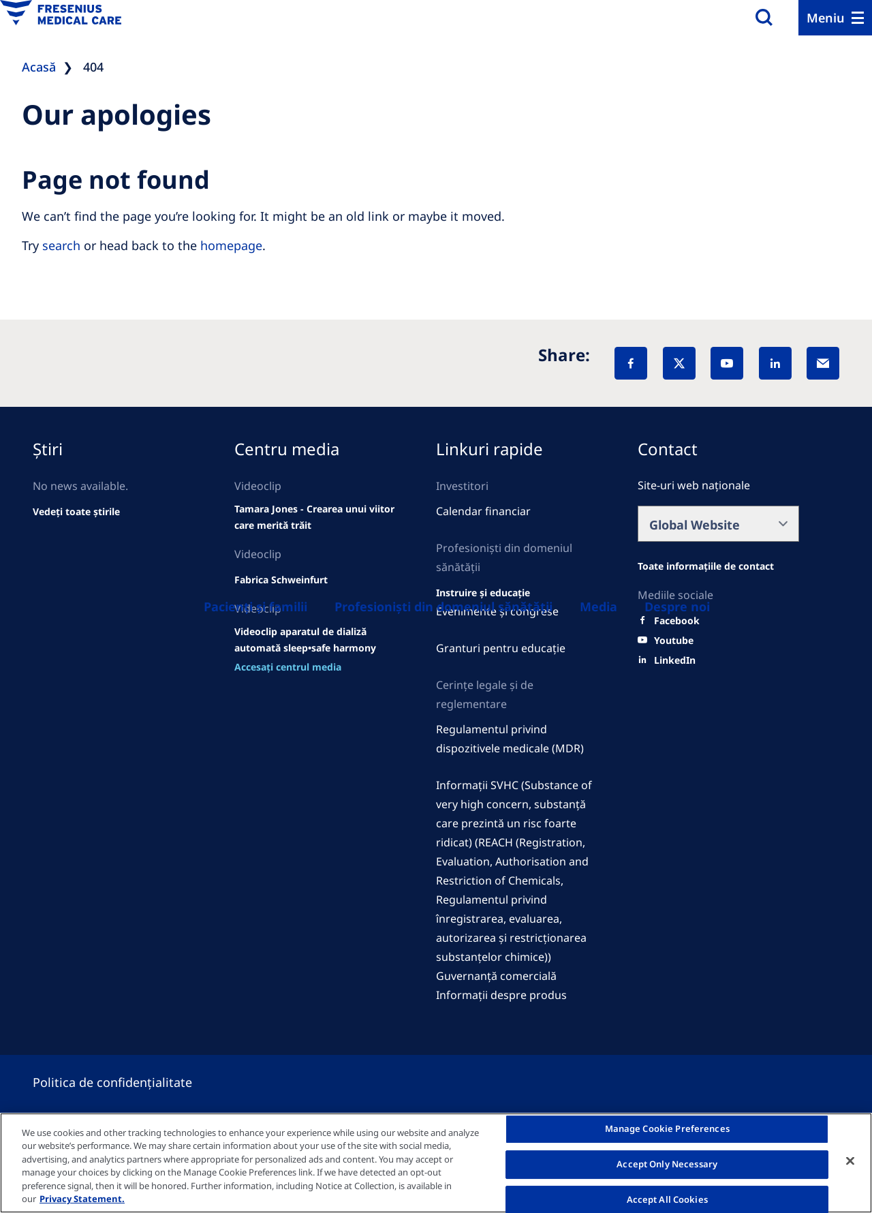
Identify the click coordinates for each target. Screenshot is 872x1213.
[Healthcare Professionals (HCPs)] (443, 606)
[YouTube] (727, 363)
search (61, 245)
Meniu (826, 18)
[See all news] (76, 512)
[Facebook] (630, 363)
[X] (679, 363)
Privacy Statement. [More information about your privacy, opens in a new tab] (82, 1199)
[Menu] (835, 17)
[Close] (850, 1161)
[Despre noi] (677, 606)
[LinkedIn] (775, 363)
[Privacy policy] (129, 1082)
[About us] (598, 606)
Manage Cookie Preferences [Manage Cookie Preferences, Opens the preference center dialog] (667, 1129)
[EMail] (823, 363)
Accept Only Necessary (667, 1164)
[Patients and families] (255, 606)
